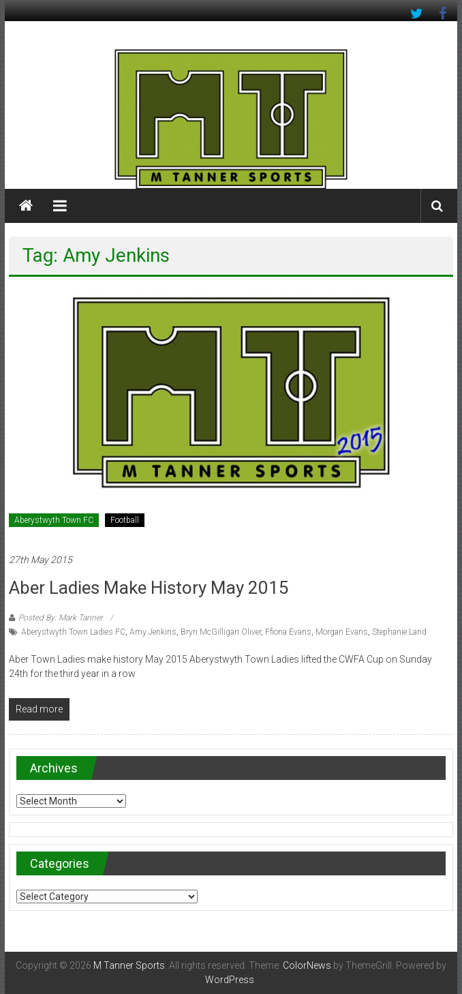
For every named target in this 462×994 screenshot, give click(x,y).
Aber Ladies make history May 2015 (149, 587)
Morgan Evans (341, 632)
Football (124, 520)
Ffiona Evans (288, 632)
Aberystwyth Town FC (53, 520)
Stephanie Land (399, 632)
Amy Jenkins (152, 632)
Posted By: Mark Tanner (60, 617)
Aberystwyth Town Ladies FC (73, 632)
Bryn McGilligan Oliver (221, 632)
